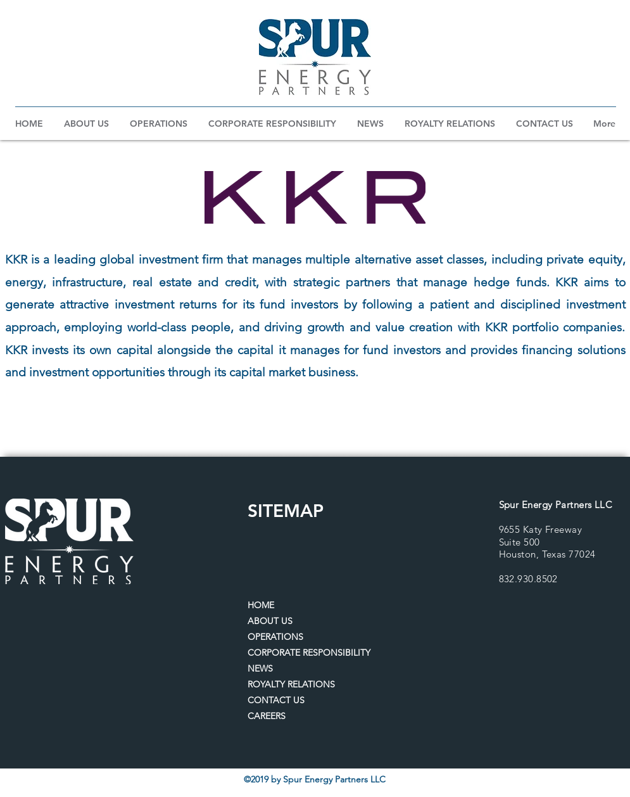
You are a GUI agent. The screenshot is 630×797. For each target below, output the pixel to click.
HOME (261, 605)
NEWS (260, 668)
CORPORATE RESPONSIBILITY (309, 652)
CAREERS (267, 716)
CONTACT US (276, 700)
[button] (87, 123)
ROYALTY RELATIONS (291, 684)
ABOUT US (270, 621)
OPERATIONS (275, 636)
